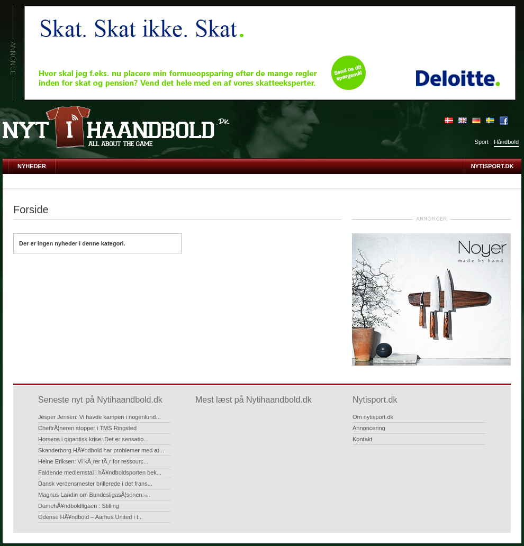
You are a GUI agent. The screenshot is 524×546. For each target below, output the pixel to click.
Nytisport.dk (492, 166)
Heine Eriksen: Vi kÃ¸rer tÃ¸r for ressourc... (93, 461)
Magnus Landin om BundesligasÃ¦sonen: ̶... (94, 495)
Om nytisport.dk (373, 417)
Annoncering (369, 428)
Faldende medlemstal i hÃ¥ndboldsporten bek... (99, 472)
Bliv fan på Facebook (504, 120)
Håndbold (506, 142)
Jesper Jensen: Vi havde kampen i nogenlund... (99, 417)
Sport (482, 142)
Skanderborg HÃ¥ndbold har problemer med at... (101, 450)
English (462, 120)
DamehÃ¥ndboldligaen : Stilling (78, 506)
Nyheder (31, 166)
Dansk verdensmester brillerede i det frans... (95, 483)
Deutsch (476, 120)
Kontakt (362, 439)
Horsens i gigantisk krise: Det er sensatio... (93, 439)
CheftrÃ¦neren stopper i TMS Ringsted (87, 428)
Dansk (449, 120)
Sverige (490, 120)
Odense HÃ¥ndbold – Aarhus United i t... (90, 517)
